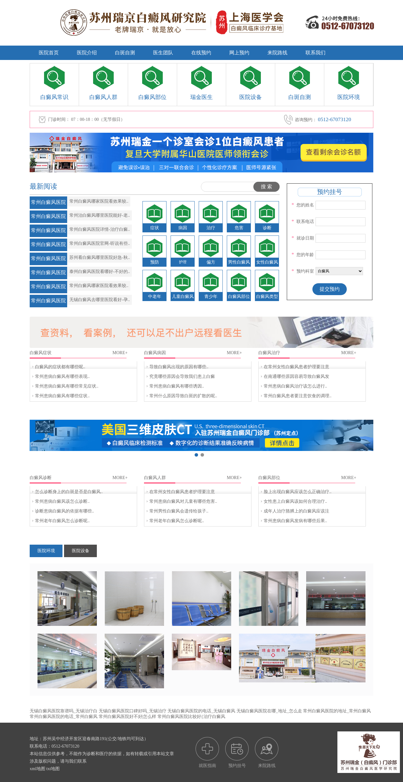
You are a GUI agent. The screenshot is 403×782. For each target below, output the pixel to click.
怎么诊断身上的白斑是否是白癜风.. (69, 491)
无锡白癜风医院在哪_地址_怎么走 (269, 711)
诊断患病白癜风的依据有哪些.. (64, 511)
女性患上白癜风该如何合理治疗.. (295, 501)
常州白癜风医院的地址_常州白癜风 (337, 711)
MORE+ (119, 352)
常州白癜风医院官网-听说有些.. (99, 243)
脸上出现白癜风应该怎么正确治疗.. (297, 491)
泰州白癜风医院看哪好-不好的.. (99, 271)
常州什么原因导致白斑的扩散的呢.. (183, 395)
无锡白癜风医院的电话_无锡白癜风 (201, 711)
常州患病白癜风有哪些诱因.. (176, 386)
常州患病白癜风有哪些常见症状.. (66, 386)
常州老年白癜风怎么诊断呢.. (62, 520)
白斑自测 (125, 52)
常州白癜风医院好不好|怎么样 (128, 716)
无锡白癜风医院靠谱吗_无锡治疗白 (63, 711)
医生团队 (163, 52)
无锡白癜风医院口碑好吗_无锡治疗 (133, 711)
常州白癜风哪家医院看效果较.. (98, 201)
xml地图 (37, 768)
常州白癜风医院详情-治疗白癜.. (99, 229)
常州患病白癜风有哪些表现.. (62, 376)
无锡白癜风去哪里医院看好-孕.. (99, 299)
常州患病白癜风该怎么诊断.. (62, 501)
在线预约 (201, 52)
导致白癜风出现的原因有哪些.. (178, 366)
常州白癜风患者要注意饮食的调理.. (297, 395)
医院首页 (49, 52)
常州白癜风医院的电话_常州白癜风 (63, 716)
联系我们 (316, 52)
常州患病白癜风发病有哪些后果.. (295, 520)
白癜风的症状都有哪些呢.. (60, 366)
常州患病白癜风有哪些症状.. (62, 395)
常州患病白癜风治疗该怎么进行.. (295, 386)
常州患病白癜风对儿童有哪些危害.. (183, 501)
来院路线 (277, 52)
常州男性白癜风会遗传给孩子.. (178, 511)
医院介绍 (87, 52)
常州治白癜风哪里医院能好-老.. (99, 215)
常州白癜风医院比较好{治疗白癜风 (191, 716)
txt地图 (53, 768)
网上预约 (239, 52)
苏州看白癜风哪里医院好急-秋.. (99, 257)
